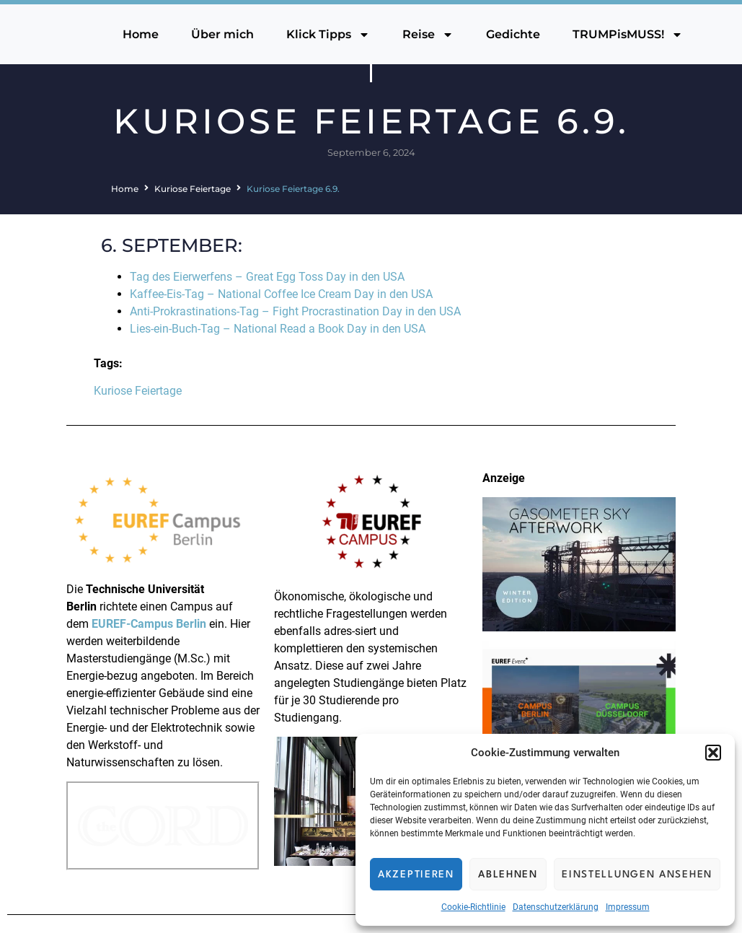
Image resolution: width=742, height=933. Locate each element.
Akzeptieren (416, 875)
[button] (713, 752)
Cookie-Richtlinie (473, 907)
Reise (428, 35)
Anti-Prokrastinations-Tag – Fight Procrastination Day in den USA (295, 311)
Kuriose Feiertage (192, 188)
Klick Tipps (328, 35)
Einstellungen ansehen (637, 875)
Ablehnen (508, 875)
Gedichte (513, 34)
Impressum (628, 907)
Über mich (222, 34)
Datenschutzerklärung (556, 907)
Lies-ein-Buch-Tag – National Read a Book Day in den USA (277, 329)
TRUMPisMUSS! (628, 35)
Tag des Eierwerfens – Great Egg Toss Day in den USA (267, 277)
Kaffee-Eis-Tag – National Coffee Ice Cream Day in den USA (281, 294)
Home (141, 34)
